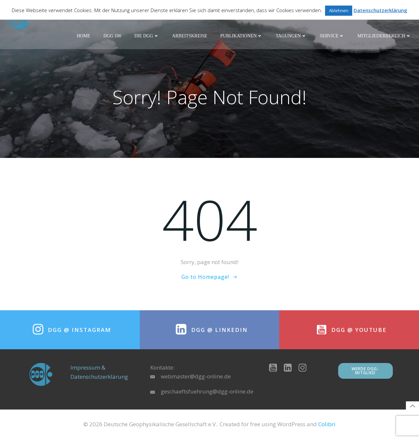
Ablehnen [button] (338, 10)
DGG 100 (112, 36)
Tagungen (291, 36)
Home (83, 36)
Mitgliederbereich (384, 36)
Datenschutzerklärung (380, 10)
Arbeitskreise (189, 36)
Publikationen (241, 36)
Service (332, 36)
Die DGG (147, 36)
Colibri (327, 425)
